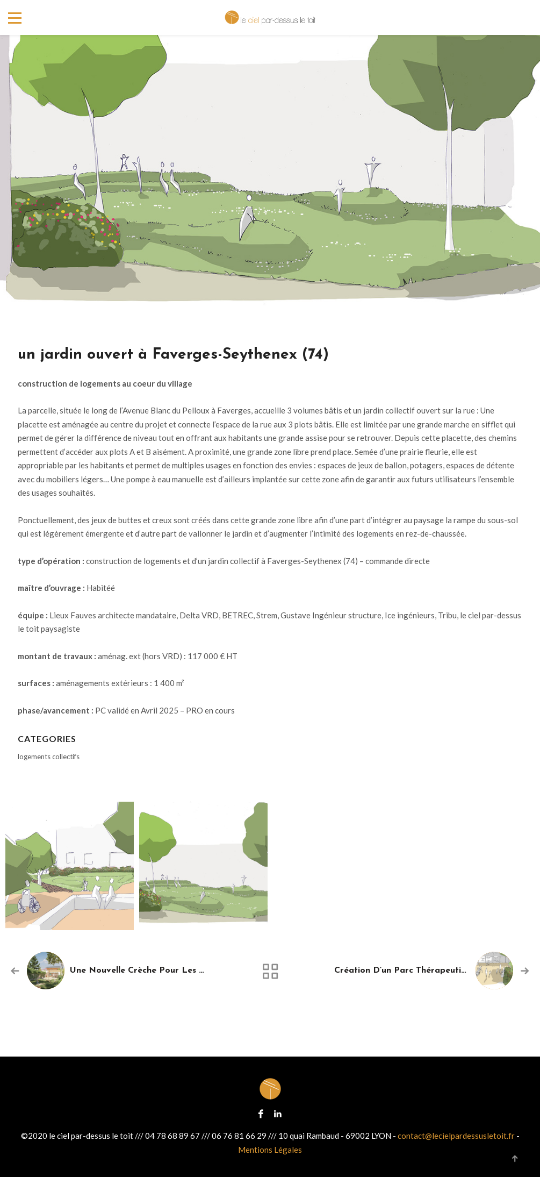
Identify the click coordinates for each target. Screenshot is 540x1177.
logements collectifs (49, 756)
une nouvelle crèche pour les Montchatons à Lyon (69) (188, 970)
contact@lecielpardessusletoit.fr (456, 1135)
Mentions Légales (270, 1149)
